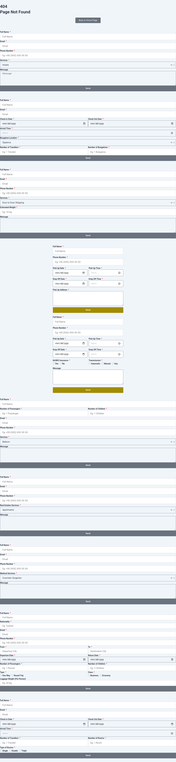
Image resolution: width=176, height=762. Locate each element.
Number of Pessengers (10, 664)
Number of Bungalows (98, 147)
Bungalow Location (8, 138)
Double (15, 751)
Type (2, 672)
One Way (6, 675)
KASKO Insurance (61, 360)
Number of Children (97, 409)
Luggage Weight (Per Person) (13, 679)
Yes (56, 364)
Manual (107, 364)
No (63, 364)
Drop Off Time (95, 279)
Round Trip (19, 675)
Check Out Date (95, 119)
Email (2, 41)
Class (90, 672)
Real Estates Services (9, 505)
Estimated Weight (8, 207)
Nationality (5, 621)
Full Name (4, 32)
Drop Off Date (59, 279)
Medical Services (8, 573)
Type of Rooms (7, 747)
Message (4, 70)
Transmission (95, 360)
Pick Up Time (95, 268)
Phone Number (7, 51)
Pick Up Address (60, 290)
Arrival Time (5, 128)
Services (4, 60)
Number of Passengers (10, 409)
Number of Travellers (9, 147)
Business (94, 675)
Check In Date (6, 119)
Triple (24, 751)
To (89, 647)
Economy (106, 675)
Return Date (93, 655)
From (2, 647)
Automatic (95, 364)
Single (5, 751)
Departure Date (7, 655)
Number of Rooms (96, 738)
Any (116, 364)
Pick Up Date (59, 268)
